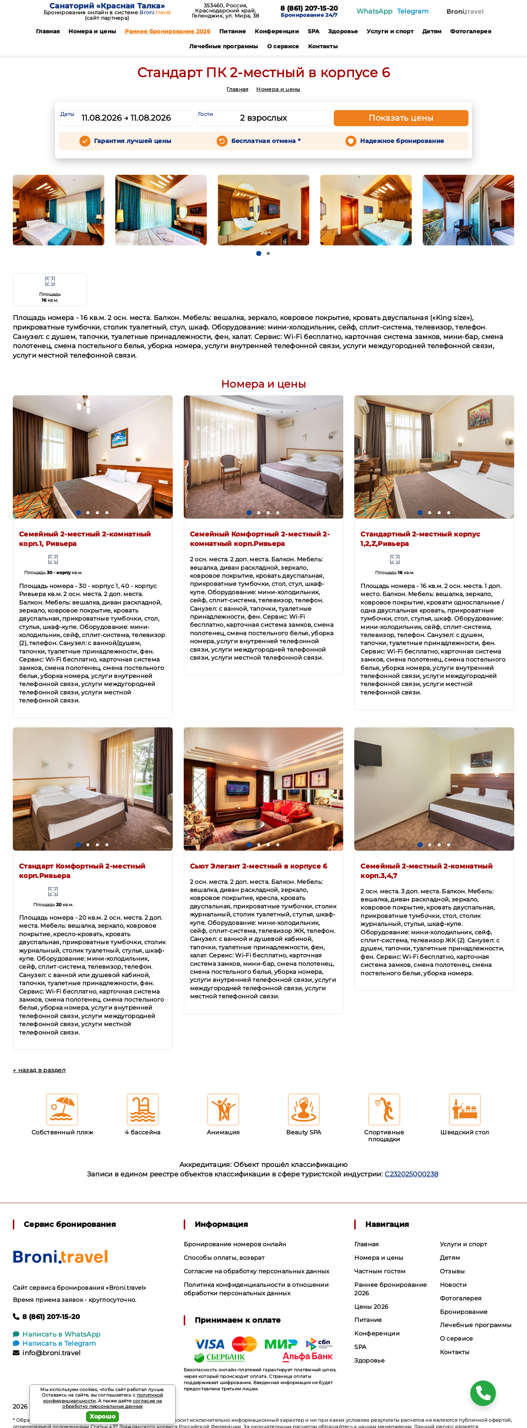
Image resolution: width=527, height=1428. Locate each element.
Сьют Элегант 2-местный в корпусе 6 (258, 866)
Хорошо (103, 1416)
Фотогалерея (470, 31)
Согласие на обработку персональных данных (256, 1271)
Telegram (413, 11)
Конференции (277, 31)
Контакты (323, 46)
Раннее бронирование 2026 (167, 31)
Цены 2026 (371, 1306)
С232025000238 (411, 1174)
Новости (453, 1284)
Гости (205, 114)
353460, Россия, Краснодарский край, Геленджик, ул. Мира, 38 (225, 10)
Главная (48, 31)
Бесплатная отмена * (265, 140)
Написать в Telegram (54, 1344)
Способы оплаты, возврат (224, 1257)
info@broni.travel (47, 1353)
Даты (67, 114)
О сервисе (283, 46)
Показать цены (401, 118)
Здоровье (343, 31)
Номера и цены (92, 31)
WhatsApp (374, 11)
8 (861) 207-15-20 (309, 8)
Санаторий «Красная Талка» (107, 6)
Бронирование (464, 1311)
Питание (232, 31)
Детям (432, 31)
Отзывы (452, 1271)
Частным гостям (379, 1271)
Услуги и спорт (390, 31)
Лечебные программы (223, 46)
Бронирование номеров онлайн (235, 1244)
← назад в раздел (39, 1070)
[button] (258, 253)
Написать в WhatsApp (56, 1334)
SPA (313, 31)
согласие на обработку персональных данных (112, 1403)
